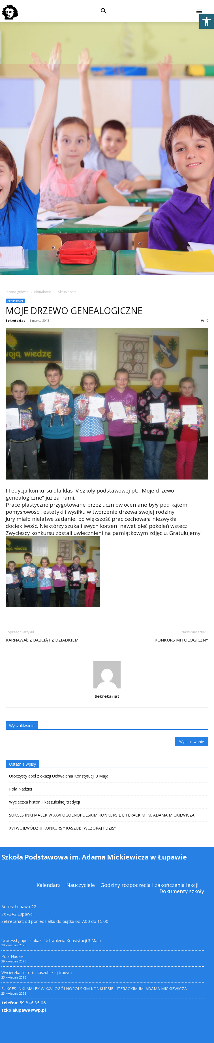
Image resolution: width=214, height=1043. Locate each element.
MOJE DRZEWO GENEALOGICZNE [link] (74, 311)
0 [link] (204, 320)
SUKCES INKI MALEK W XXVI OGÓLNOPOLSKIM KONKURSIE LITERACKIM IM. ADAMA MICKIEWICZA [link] (101, 815)
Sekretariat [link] (15, 320)
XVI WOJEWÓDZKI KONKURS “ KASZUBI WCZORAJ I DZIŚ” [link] (62, 828)
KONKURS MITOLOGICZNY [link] (181, 640)
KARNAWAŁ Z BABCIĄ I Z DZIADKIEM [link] (42, 640)
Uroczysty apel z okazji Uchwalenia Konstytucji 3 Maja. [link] (59, 776)
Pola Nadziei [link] (20, 789)
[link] (206, 21)
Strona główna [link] (17, 292)
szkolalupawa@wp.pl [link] (23, 1010)
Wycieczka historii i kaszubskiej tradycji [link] (44, 802)
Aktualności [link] (43, 292)
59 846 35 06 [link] (23, 1002)
